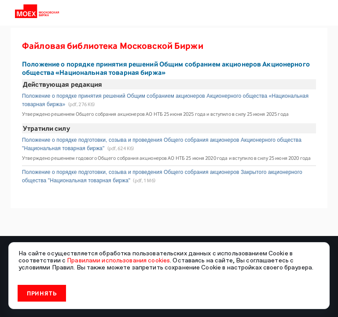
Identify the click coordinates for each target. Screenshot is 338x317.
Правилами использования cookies (118, 260)
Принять (42, 293)
